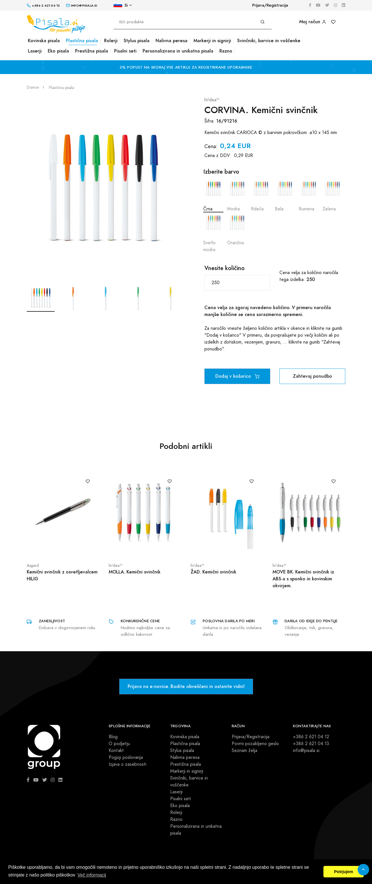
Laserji (35, 51)
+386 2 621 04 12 (311, 737)
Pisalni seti (125, 51)
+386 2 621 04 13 (311, 743)
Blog (113, 737)
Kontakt (116, 750)
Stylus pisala (136, 40)
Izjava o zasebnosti (127, 764)
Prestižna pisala (91, 51)
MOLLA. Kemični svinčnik (134, 572)
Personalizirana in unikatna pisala (178, 51)
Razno (225, 51)
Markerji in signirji (212, 40)
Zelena (333, 195)
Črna (213, 195)
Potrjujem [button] (343, 871)
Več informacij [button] (91, 875)
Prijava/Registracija (270, 5)
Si (121, 5)
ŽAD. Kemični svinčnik (213, 572)
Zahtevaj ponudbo (312, 376)
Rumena (309, 195)
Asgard (33, 565)
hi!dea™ (212, 100)
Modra (237, 195)
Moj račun (312, 21)
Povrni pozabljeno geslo (255, 743)
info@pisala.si (306, 750)
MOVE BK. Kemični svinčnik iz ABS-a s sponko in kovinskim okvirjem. (303, 579)
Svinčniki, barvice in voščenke (268, 40)
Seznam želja (244, 750)
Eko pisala (58, 51)
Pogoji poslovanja (126, 757)
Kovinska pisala (44, 40)
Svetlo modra (213, 232)
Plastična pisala (82, 40)
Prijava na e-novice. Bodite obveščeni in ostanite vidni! (186, 686)
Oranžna (237, 229)
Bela (285, 195)
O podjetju (119, 743)
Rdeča (261, 195)
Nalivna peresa (171, 40)
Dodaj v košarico (237, 376)
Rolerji (111, 40)
